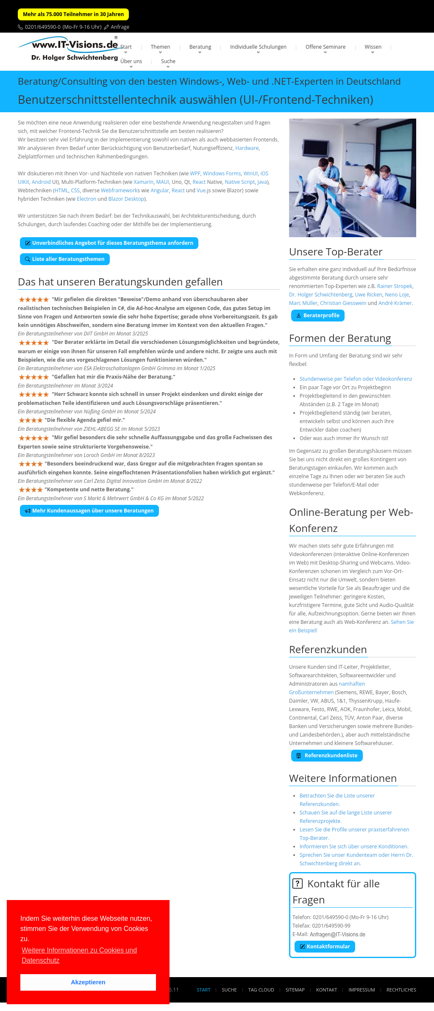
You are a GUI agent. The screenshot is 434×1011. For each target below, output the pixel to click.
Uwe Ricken (368, 294)
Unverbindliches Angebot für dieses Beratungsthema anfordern (109, 243)
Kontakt (326, 989)
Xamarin (144, 182)
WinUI (251, 173)
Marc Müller (303, 303)
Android (41, 182)
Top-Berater (354, 251)
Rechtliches (401, 989)
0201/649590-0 (43, 26)
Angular (159, 190)
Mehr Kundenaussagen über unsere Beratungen (89, 510)
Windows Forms (222, 173)
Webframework (119, 190)
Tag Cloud (261, 989)
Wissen (373, 46)
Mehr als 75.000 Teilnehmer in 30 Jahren (73, 14)
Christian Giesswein (343, 303)
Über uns (131, 61)
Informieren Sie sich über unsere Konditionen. (354, 846)
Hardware (247, 148)
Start (126, 46)
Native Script (240, 182)
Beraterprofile (317, 315)
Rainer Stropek (394, 286)
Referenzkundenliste (327, 755)
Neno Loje (397, 294)
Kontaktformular (325, 946)
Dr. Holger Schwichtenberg (320, 294)
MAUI (162, 182)
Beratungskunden (140, 281)
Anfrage (120, 26)
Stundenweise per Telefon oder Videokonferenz (356, 378)
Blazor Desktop (126, 198)
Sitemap (295, 989)
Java (262, 182)
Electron (86, 198)
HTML (62, 190)
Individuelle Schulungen (258, 46)
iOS (264, 173)
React (199, 182)
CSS (75, 190)
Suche (168, 61)
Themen (160, 46)
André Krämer (395, 303)
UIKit (23, 182)
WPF (195, 173)
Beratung (200, 46)
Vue (201, 190)
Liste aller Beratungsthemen (65, 259)
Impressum (361, 989)
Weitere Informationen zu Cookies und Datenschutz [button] (79, 955)
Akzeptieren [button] (88, 982)
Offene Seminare (326, 46)
